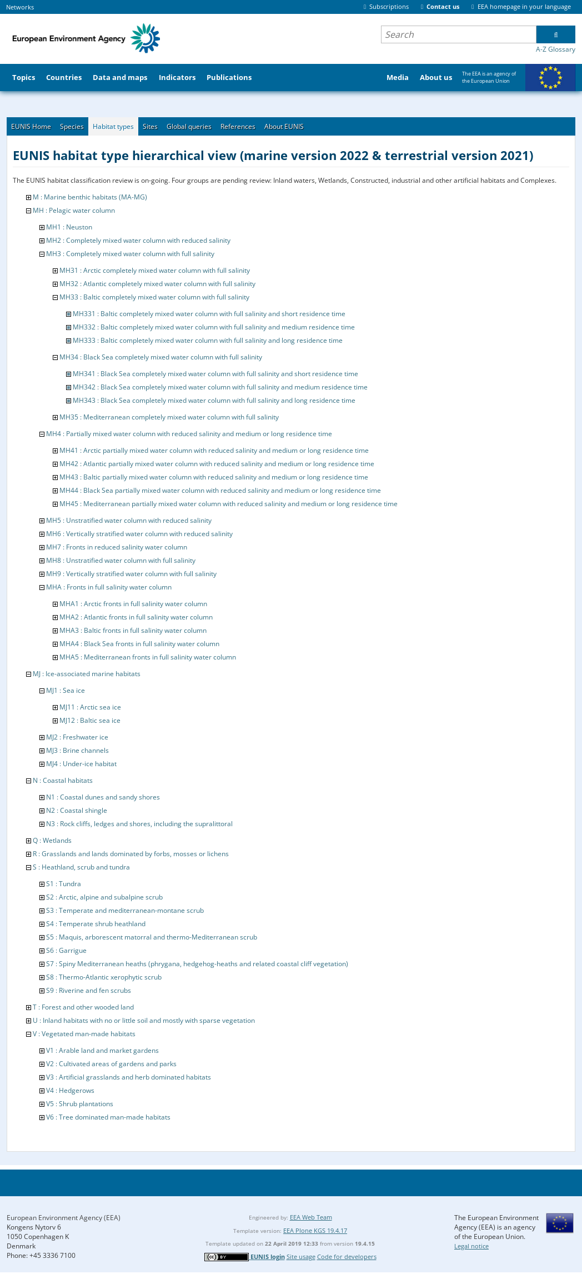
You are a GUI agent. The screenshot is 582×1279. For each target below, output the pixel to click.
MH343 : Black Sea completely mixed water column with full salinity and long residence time (214, 400)
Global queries (189, 126)
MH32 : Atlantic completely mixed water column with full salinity (157, 283)
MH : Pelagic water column (74, 210)
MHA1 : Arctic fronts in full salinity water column (133, 603)
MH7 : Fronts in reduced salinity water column (116, 547)
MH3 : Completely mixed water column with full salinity (130, 253)
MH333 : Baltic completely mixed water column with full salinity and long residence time (208, 340)
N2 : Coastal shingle (76, 810)
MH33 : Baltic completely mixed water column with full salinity (154, 297)
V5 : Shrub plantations (79, 1103)
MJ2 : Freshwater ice (77, 737)
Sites (150, 126)
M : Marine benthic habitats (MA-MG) (90, 197)
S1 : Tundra (63, 883)
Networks (20, 7)
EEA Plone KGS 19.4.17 (315, 1230)
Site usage (301, 1256)
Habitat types (113, 126)
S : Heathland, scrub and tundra (81, 867)
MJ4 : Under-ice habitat (81, 763)
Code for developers (347, 1256)
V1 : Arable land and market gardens (102, 1050)
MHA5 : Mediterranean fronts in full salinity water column (147, 657)
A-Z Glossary (555, 49)
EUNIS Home (31, 126)
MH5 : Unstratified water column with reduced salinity (129, 520)
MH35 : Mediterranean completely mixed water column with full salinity (169, 417)
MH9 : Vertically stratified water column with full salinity (131, 573)
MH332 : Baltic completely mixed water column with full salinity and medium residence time (214, 327)
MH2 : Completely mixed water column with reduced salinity (138, 240)
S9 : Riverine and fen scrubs (88, 990)
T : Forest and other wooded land (83, 1007)
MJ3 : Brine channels (77, 750)
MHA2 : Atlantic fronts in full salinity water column (136, 617)
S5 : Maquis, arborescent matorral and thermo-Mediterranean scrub (151, 937)
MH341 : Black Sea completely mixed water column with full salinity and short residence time (215, 373)
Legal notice (471, 1246)
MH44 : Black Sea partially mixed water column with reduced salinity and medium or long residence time (220, 490)
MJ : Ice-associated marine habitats (87, 673)
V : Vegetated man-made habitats (84, 1033)
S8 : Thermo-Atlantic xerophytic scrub (104, 977)
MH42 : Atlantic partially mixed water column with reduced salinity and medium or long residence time (216, 463)
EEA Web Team (311, 1217)
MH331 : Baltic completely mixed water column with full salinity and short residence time (209, 313)
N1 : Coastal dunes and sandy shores (103, 797)
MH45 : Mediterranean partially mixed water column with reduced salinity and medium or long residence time (228, 503)
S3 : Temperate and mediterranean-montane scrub (125, 910)
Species (72, 126)
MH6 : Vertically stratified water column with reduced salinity (139, 533)
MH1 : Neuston (69, 227)
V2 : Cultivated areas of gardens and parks (111, 1063)
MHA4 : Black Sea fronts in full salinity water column (139, 643)
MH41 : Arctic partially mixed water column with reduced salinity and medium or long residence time (214, 450)
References (237, 126)
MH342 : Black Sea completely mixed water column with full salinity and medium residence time (220, 387)
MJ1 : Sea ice (65, 690)
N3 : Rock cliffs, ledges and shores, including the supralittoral (139, 823)
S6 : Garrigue (66, 950)
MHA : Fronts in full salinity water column (109, 587)
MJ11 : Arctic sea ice (90, 707)
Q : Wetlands (52, 840)
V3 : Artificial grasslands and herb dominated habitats (128, 1077)
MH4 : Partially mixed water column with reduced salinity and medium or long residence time (189, 433)
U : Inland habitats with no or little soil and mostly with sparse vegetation (144, 1020)
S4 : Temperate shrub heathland (96, 923)
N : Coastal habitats (63, 780)
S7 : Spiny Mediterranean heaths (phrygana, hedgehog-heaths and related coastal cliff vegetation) (197, 963)
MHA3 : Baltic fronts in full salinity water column (133, 630)
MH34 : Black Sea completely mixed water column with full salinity (160, 357)
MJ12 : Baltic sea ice (90, 720)
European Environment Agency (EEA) (64, 1217)
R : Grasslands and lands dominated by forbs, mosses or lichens (131, 853)
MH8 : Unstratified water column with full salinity (120, 560)
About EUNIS (284, 126)
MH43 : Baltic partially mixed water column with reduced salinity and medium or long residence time (213, 477)
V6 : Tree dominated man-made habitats (108, 1117)
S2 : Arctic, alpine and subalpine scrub (104, 897)
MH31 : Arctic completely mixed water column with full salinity (154, 270)
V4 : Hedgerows (70, 1090)
